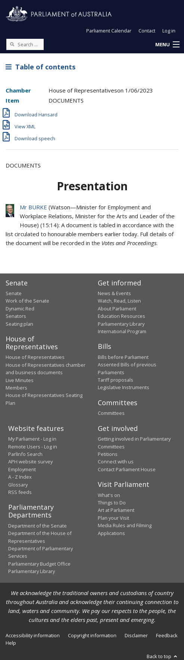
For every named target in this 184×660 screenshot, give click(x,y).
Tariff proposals (115, 379)
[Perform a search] (12, 44)
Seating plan (19, 323)
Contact (146, 30)
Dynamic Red (20, 308)
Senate (14, 293)
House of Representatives (35, 357)
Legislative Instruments (123, 387)
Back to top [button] (162, 656)
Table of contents (40, 66)
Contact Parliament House (127, 469)
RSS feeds (20, 492)
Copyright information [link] (92, 635)
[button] (167, 44)
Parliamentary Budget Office (39, 563)
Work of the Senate (27, 300)
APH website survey (30, 461)
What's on (109, 495)
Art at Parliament (116, 510)
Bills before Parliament (123, 357)
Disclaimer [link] (136, 635)
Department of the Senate (37, 525)
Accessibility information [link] (33, 635)
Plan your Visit (113, 517)
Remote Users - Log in (32, 446)
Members (16, 387)
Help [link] (11, 642)
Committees (111, 413)
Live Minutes (20, 380)
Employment (22, 469)
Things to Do (112, 502)
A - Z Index (20, 476)
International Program (122, 331)
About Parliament (117, 308)
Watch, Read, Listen (119, 300)
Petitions (108, 454)
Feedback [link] (167, 635)
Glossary (18, 484)
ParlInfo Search (25, 454)
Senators (16, 316)
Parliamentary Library (121, 323)
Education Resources (121, 316)
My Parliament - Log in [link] (32, 438)
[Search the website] (25, 44)
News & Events (114, 293)
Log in (168, 30)
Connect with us (116, 461)
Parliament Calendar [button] (108, 30)
